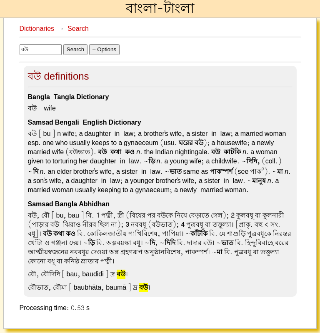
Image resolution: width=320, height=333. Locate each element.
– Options (104, 49)
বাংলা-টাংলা (160, 9)
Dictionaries (37, 28)
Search (78, 28)
